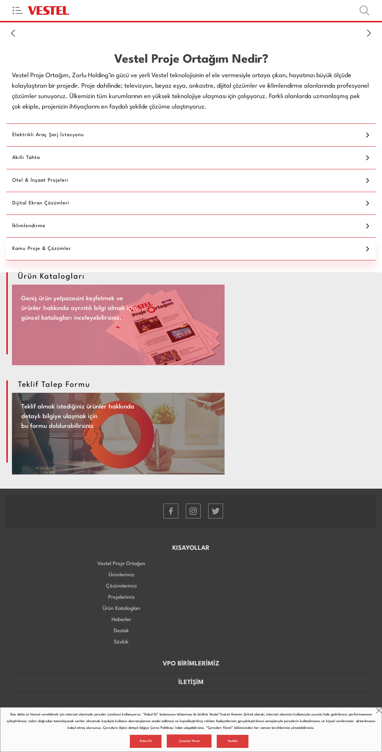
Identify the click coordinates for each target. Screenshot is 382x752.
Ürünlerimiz (121, 574)
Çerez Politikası (161, 728)
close (379, 710)
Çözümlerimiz (121, 586)
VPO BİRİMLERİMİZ (191, 664)
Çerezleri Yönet (189, 741)
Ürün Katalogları (121, 608)
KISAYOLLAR (191, 548)
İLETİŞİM (191, 682)
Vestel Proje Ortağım (121, 563)
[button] (13, 33)
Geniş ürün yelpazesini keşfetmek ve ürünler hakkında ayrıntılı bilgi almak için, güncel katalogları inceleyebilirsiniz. (79, 308)
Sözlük (121, 642)
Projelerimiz (121, 597)
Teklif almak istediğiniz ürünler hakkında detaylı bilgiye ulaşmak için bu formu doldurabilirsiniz (77, 416)
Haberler (121, 619)
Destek (121, 630)
